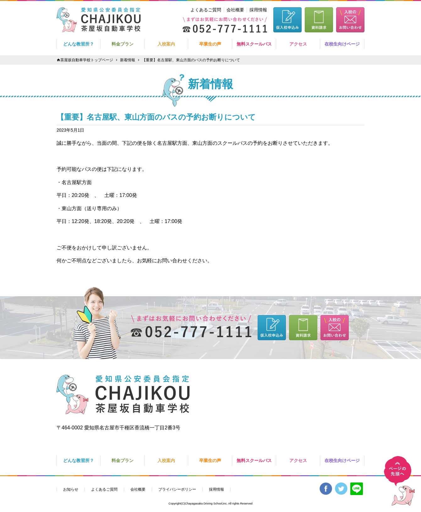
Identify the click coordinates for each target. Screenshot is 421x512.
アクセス (298, 43)
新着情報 (127, 60)
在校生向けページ (342, 43)
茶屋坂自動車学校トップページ (86, 60)
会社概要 (235, 9)
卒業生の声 (210, 43)
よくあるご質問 (205, 9)
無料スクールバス (254, 43)
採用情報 (258, 9)
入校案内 (166, 43)
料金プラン (123, 43)
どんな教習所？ (78, 43)
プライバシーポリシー (177, 489)
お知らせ (70, 489)
